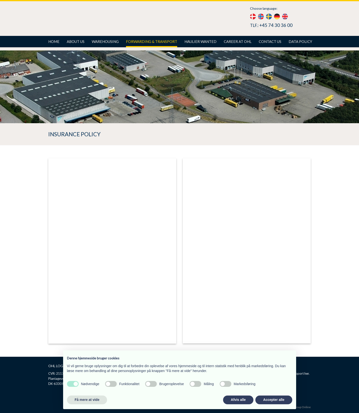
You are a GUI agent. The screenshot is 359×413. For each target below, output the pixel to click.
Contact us (270, 41)
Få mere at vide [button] (87, 400)
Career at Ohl (237, 41)
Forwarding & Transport (151, 41)
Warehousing (105, 41)
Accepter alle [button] (273, 400)
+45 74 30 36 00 (275, 25)
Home (53, 41)
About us (75, 41)
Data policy (300, 41)
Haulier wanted (200, 41)
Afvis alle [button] (238, 400)
